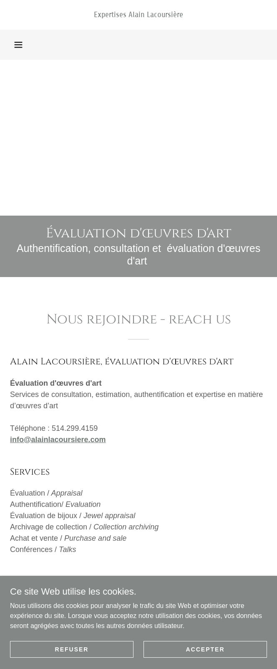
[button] (18, 44)
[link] (138, 15)
